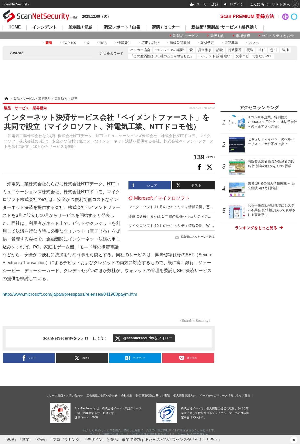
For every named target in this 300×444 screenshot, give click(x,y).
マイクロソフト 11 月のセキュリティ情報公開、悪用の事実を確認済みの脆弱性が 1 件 (198, 207)
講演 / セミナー (166, 27)
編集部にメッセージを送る (198, 236)
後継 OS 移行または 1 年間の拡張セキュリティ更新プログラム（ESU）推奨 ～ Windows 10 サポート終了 (213, 216)
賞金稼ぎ (204, 50)
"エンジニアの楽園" (169, 50)
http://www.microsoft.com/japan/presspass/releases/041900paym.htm (70, 294)
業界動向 (217, 36)
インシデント (44, 27)
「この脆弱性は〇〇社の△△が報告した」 (162, 56)
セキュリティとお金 (278, 36)
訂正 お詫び (150, 43)
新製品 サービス (186, 36)
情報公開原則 (180, 43)
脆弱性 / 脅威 (80, 27)
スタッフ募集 (241, 395)
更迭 (250, 50)
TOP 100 (69, 43)
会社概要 (126, 395)
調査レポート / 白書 (122, 27)
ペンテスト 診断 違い (215, 56)
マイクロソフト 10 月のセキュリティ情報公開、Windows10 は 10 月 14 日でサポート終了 (201, 226)
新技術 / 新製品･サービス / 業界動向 (224, 27)
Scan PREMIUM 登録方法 (247, 16)
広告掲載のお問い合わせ (101, 395)
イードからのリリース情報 (216, 395)
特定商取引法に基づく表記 (153, 395)
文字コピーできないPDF (254, 56)
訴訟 (219, 50)
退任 (261, 50)
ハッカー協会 (140, 50)
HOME (14, 27)
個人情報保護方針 (184, 395)
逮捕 (285, 50)
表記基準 (231, 43)
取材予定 (207, 43)
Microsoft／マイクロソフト (162, 198)
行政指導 (235, 50)
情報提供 (124, 43)
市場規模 (243, 36)
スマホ (254, 43)
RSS (103, 43)
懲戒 (273, 50)
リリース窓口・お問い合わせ (64, 395)
